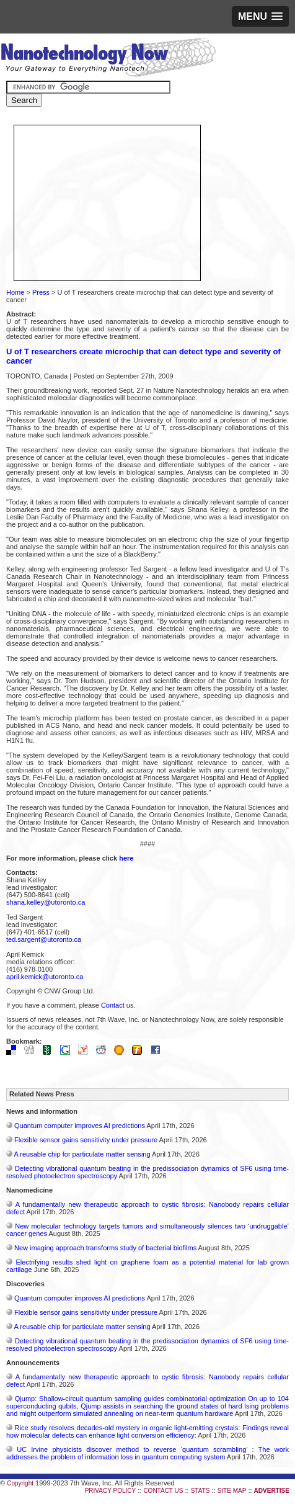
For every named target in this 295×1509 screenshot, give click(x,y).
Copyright (20, 1483)
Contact (113, 1005)
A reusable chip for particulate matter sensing (82, 1154)
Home (15, 292)
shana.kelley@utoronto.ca (45, 902)
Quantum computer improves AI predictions (79, 1125)
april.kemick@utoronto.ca (44, 976)
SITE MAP (232, 1490)
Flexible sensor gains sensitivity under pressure (85, 1140)
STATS (200, 1490)
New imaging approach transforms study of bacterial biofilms (105, 1248)
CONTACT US (163, 1490)
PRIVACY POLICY (110, 1490)
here (126, 858)
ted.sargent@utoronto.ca (43, 939)
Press (41, 292)
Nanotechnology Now (108, 59)
